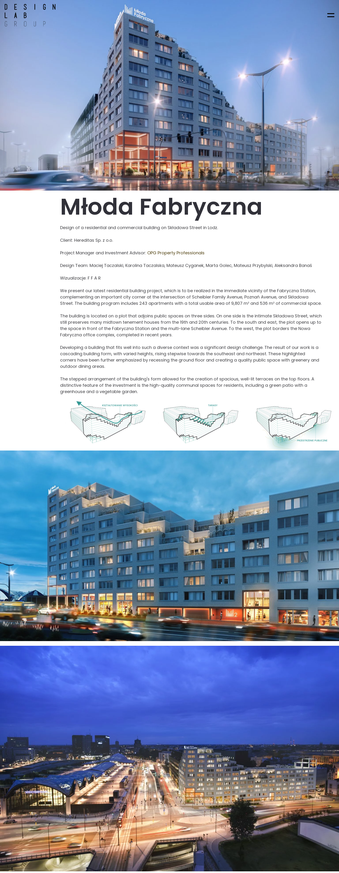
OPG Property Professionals (176, 253)
